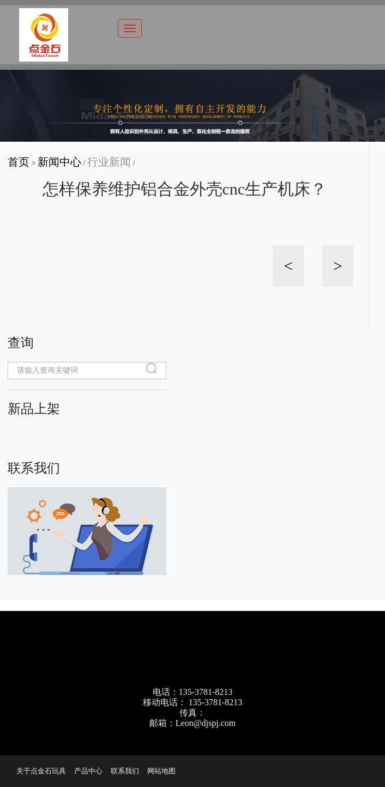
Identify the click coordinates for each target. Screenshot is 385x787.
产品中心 (88, 771)
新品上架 (34, 408)
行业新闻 (109, 162)
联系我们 (34, 468)
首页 (18, 162)
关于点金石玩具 (41, 771)
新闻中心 (59, 162)
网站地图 (161, 771)
